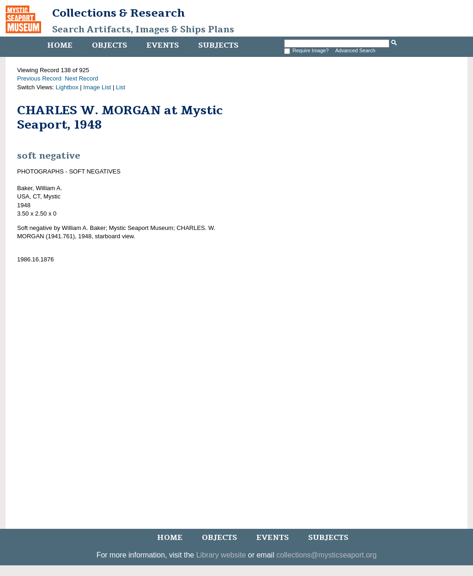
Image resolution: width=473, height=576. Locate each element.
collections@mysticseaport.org (326, 555)
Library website (221, 555)
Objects (109, 45)
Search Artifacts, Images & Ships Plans (143, 30)
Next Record (81, 78)
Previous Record (39, 78)
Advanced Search (355, 50)
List (120, 87)
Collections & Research (118, 13)
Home (60, 45)
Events (162, 45)
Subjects (218, 45)
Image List (97, 87)
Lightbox (67, 87)
